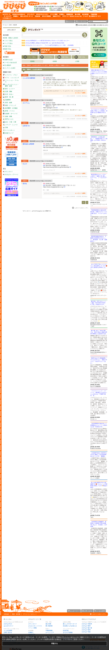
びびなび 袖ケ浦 (87, 628)
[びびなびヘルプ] (85, 16)
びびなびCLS (8, 624)
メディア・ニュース (11, 124)
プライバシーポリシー (30, 614)
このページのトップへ (99, 614)
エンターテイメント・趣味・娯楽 (12, 85)
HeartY (25, 164)
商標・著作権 (16, 614)
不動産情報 (49, 630)
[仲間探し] (15, 16)
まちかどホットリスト (35, 626)
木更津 (15, 25)
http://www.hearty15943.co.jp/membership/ (56, 167)
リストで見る (8, 40)
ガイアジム (26, 103)
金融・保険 (8, 116)
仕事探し (31, 632)
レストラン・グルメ (11, 75)
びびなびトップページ (11, 174)
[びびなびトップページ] (13, 6)
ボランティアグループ (49, 170)
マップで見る (8, 43)
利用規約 (6, 614)
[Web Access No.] (76, 16)
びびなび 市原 (86, 632)
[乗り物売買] (84, 14)
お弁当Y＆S (26, 126)
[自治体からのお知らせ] (18, 14)
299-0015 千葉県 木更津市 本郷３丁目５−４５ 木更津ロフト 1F (61, 105)
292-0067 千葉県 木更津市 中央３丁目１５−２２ (60, 185)
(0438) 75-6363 (50, 144)
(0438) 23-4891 (50, 183)
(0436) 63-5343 (50, 163)
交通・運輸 (8, 91)
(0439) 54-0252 (50, 125)
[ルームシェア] (7, 16)
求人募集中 (7, 65)
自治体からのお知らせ (70, 626)
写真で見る (7, 46)
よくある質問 (8, 630)
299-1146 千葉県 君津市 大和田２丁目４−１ (59, 127)
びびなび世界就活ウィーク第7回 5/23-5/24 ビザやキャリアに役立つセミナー (45, 40)
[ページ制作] (66, 96)
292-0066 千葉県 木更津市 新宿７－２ (57, 80)
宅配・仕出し (56, 130)
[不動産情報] (93, 14)
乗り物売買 (49, 626)
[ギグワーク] (65, 16)
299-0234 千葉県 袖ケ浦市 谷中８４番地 (58, 145)
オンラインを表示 (9, 68)
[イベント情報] (53, 14)
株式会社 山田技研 (28, 144)
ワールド (5, 25)
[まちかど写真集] (46, 16)
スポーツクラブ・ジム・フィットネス (53, 112)
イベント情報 (32, 628)
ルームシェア (50, 632)
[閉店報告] (84, 96)
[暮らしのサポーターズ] (26, 16)
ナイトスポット (10, 130)
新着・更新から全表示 (11, 38)
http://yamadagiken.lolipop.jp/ (52, 147)
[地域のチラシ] (56, 16)
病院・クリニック (10, 105)
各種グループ (9, 133)
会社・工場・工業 (10, 122)
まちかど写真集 (68, 632)
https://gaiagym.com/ (49, 107)
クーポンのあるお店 (10, 62)
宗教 (6, 127)
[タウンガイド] (30, 14)
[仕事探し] (61, 14)
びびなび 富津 (86, 630)
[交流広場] (37, 16)
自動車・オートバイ (11, 113)
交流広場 (65, 630)
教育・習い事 (9, 97)
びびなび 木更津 (87, 624)
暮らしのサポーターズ (70, 624)
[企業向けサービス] (95, 16)
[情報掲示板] (69, 14)
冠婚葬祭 (8, 99)
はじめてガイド (8, 626)
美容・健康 (8, 102)
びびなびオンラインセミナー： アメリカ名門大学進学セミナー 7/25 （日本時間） (48, 45)
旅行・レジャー (10, 88)
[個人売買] (77, 14)
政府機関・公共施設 (11, 108)
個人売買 (48, 624)
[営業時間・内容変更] (75, 96)
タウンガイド (11, 30)
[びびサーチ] (6, 14)
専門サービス (9, 119)
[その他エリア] (7, 18)
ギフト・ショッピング (12, 77)
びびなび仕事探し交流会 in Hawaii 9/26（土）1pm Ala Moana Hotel (43, 43)
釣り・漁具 (46, 190)
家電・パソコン (10, 111)
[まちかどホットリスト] (41, 14)
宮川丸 (25, 183)
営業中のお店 (8, 59)
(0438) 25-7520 (50, 78)
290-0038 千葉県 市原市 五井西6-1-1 (57, 165)
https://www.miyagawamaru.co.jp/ (53, 187)
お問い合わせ (8, 632)
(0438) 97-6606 (50, 103)
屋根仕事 (45, 150)
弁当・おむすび (47, 87)
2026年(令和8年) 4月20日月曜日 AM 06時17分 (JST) (93, 25)
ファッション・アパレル (12, 81)
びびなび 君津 (86, 626)
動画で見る (7, 49)
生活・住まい (9, 94)
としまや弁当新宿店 (29, 78)
